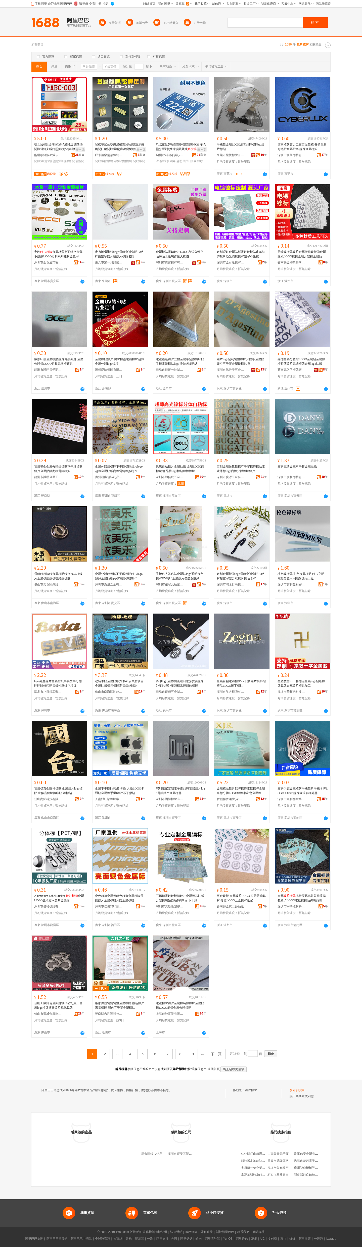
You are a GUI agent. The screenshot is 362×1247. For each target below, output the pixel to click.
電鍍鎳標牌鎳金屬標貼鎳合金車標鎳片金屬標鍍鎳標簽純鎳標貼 (58, 576)
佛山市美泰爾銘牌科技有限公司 (48, 584)
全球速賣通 (102, 1238)
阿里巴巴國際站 (57, 1238)
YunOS (228, 1238)
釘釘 (292, 1238)
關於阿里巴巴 (225, 1232)
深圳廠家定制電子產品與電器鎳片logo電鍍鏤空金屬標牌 (180, 791)
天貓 (129, 1238)
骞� (79, 155)
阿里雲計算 (212, 1238)
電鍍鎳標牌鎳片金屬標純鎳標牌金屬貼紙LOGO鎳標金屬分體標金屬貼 (302, 254)
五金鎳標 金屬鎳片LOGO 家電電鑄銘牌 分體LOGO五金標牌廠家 (241, 898)
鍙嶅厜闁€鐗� (186, 161)
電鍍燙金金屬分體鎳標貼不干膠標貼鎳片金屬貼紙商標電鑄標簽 (58, 469)
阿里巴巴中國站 (81, 1238)
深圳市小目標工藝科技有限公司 (48, 692)
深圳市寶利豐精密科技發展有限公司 (291, 584)
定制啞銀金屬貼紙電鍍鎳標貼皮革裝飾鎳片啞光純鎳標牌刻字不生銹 (241, 254)
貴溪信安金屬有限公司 (309, 1154)
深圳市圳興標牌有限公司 (291, 155)
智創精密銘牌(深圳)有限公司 (230, 799)
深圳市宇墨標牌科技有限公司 (291, 906)
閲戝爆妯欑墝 (104, 161)
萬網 (254, 1238)
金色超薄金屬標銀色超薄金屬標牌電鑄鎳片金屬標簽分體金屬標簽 (119, 898)
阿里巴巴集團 (34, 1238)
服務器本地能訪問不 (254, 1161)
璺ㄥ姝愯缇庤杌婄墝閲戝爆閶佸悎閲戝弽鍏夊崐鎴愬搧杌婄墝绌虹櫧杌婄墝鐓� (58, 147)
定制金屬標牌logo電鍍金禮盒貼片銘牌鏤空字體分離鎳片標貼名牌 (240, 576)
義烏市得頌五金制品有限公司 (170, 692)
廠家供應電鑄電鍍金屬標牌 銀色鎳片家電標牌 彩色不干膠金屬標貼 (119, 1005)
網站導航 (259, 1232)
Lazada (331, 1238)
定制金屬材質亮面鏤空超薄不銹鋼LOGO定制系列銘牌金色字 (58, 254)
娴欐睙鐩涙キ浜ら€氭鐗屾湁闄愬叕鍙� (48, 155)
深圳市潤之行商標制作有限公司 (230, 584)
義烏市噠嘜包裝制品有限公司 (170, 370)
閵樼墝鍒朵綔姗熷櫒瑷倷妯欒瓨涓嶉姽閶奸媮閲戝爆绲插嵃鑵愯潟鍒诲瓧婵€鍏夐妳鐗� (119, 147)
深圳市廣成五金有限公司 (109, 584)
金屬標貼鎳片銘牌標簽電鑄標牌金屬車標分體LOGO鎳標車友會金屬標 (241, 791)
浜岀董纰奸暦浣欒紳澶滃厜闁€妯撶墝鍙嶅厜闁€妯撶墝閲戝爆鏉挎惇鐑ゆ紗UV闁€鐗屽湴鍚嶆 (181, 147)
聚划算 (139, 1238)
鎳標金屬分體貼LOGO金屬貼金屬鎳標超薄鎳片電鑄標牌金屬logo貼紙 (301, 361)
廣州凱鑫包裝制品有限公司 (109, 477)
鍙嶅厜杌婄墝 (62, 161)
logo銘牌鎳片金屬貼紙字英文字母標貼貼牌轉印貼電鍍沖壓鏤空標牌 (58, 683)
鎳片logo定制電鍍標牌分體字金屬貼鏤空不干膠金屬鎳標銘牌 (240, 361)
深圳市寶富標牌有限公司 (170, 262)
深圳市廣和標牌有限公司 (291, 477)
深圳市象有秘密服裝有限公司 (287, 1168)
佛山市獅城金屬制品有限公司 (48, 1013)
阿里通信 (242, 1238)
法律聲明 (176, 1232)
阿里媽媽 (186, 1238)
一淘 (150, 1238)
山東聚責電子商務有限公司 (285, 1154)
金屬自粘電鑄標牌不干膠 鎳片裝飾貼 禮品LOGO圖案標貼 (241, 683)
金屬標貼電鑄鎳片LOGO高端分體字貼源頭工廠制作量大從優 (179, 254)
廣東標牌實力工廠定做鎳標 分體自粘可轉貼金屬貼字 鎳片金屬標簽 (302, 147)
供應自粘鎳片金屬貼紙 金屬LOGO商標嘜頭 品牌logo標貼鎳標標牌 (180, 469)
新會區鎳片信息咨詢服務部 (159, 1154)
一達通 (318, 1238)
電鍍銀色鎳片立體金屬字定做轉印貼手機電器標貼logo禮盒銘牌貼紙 (180, 361)
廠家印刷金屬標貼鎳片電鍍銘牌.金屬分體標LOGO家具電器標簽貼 (58, 361)
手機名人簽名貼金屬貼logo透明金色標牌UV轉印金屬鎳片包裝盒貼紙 (179, 576)
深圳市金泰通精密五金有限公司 (48, 262)
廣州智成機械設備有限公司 (312, 1168)
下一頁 (216, 1054)
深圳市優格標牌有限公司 (48, 906)
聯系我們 (243, 1232)
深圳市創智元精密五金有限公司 (170, 584)
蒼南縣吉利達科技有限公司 (109, 1013)
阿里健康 (305, 1238)
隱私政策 (207, 1232)
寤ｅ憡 (80, 149)
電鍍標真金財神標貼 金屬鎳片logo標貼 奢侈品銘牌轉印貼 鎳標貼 (58, 791)
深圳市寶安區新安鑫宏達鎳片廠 (189, 1154)
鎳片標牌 (251, 1090)
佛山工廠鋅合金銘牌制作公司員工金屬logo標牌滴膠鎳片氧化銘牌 (58, 1005)
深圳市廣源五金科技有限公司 (230, 477)
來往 (283, 1238)
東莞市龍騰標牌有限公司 (230, 155)
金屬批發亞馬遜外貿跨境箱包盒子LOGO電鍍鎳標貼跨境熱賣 (302, 898)
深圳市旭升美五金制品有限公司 (230, 370)
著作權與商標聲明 (155, 1232)
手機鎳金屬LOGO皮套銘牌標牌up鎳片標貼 (240, 147)
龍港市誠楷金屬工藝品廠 (48, 477)
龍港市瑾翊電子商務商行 (48, 370)
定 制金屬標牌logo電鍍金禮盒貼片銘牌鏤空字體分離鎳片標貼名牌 (119, 254)
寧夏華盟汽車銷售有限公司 (259, 1175)
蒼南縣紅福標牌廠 (107, 799)
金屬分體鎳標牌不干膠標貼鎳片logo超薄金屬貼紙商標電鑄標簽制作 (119, 469)
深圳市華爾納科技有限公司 (291, 692)
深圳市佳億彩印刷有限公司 (109, 906)
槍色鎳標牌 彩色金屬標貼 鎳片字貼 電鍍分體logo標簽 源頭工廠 (301, 576)
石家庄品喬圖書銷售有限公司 (287, 1175)
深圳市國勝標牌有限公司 (170, 799)
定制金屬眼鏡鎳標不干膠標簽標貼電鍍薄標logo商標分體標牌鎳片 (241, 469)
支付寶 (272, 1238)
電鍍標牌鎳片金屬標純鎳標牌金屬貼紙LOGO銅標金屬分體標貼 (180, 1005)
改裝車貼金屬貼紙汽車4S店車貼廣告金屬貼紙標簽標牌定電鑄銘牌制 (119, 683)
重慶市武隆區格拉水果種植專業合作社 (293, 1161)
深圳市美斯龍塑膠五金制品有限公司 (170, 906)
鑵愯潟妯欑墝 (123, 161)
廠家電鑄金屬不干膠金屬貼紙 (297, 466)
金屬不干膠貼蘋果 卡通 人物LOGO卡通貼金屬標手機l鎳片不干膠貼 (119, 791)
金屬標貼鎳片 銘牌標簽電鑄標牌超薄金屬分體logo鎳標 (119, 361)
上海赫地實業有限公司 (170, 1013)
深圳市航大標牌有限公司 (230, 692)
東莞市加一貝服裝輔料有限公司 (109, 262)
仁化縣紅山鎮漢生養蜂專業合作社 (263, 1154)
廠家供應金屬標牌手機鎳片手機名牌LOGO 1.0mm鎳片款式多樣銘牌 (303, 791)
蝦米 (199, 1238)
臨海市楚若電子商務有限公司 (313, 1161)
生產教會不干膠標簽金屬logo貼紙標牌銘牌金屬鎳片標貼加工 (301, 683)
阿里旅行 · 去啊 (166, 1238)
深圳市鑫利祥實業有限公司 (291, 799)
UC (262, 1238)
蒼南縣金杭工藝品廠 (230, 906)
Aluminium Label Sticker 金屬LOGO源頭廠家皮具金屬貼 (59, 898)
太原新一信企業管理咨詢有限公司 (263, 1168)
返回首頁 (214, 1069)
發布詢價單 (297, 1090)
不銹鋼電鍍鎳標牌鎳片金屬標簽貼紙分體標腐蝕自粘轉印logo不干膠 (180, 898)
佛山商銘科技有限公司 (48, 799)
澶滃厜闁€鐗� (166, 161)
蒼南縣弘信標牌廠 (290, 370)
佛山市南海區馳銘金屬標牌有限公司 (109, 692)
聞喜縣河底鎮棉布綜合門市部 (313, 1175)
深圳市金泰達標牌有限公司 (230, 262)
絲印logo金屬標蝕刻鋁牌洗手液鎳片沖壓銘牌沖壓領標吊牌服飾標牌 (179, 683)
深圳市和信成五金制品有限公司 (170, 477)
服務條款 (191, 1232)
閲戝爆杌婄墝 (43, 161)
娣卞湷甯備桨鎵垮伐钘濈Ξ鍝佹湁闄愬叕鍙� (109, 155)
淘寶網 (117, 1238)
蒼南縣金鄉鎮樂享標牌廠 (291, 262)
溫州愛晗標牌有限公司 (109, 370)
